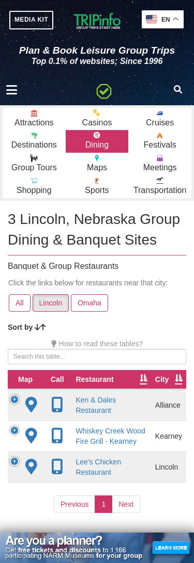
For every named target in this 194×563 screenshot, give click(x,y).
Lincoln (50, 303)
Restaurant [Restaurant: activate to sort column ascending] (94, 379)
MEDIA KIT (31, 19)
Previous (74, 504)
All (20, 303)
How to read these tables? (97, 344)
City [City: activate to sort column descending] (162, 379)
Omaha (89, 303)
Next (125, 504)
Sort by (27, 327)
